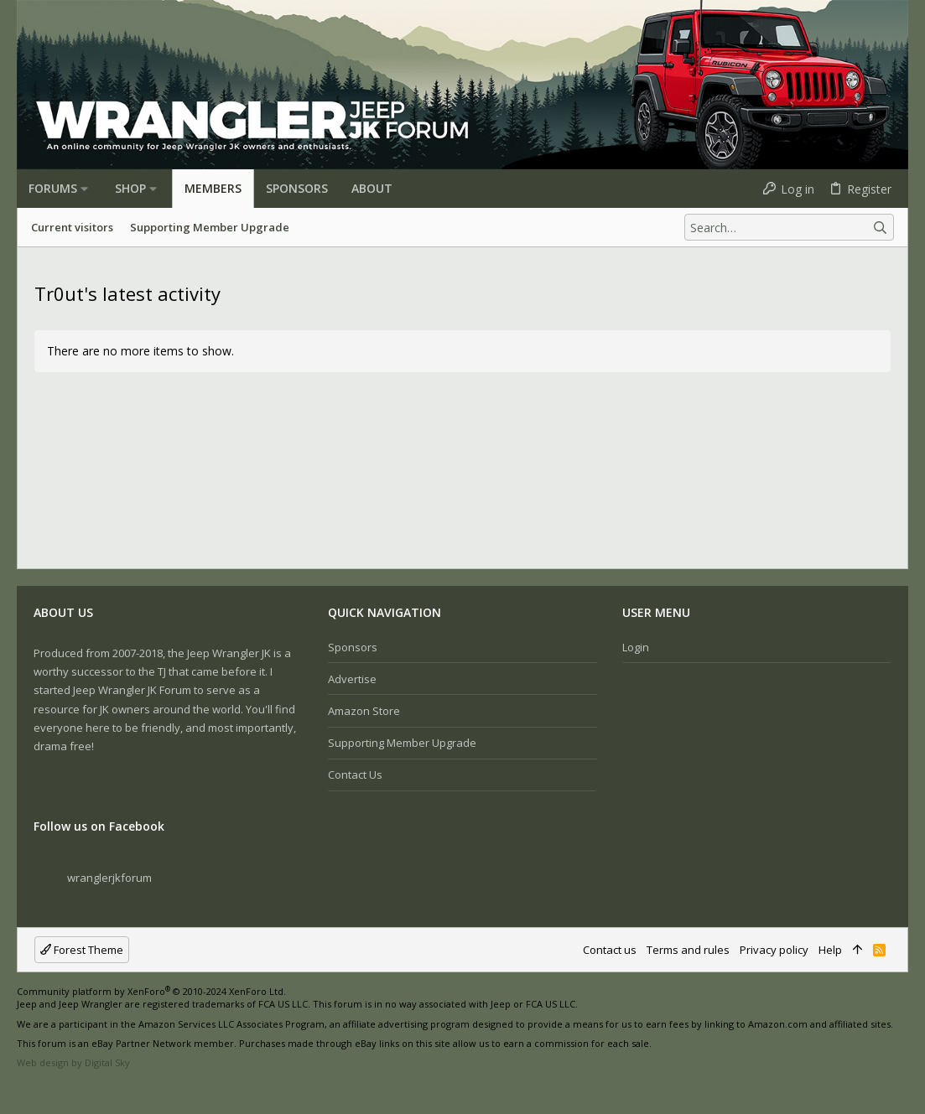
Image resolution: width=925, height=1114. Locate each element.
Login (635, 647)
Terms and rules (688, 949)
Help (830, 949)
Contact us (355, 774)
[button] (84, 188)
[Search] (789, 227)
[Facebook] (24, 1088)
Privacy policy (774, 949)
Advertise (352, 679)
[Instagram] (49, 1088)
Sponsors (352, 647)
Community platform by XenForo (151, 991)
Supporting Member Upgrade (402, 742)
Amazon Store (364, 710)
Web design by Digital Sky (73, 1062)
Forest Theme (81, 949)
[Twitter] (74, 1088)
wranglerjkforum (109, 877)
